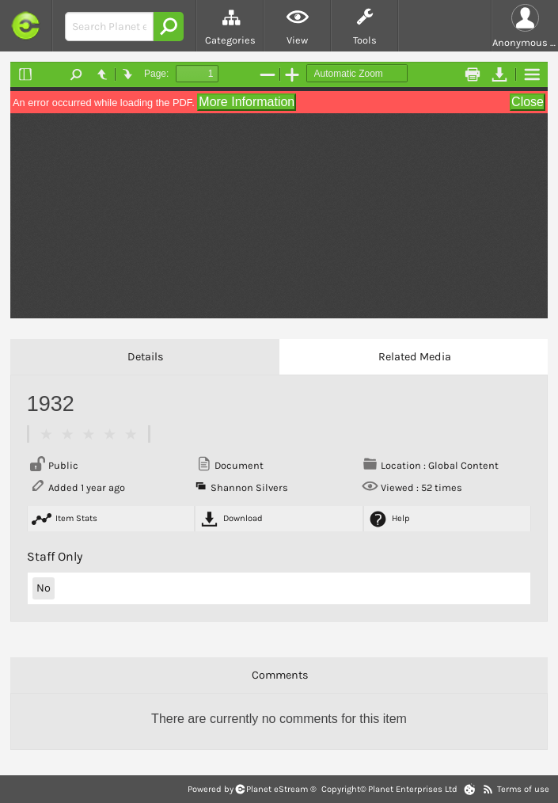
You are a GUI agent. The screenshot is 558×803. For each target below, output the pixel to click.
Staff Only (54, 556)
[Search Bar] (109, 26)
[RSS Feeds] (488, 789)
